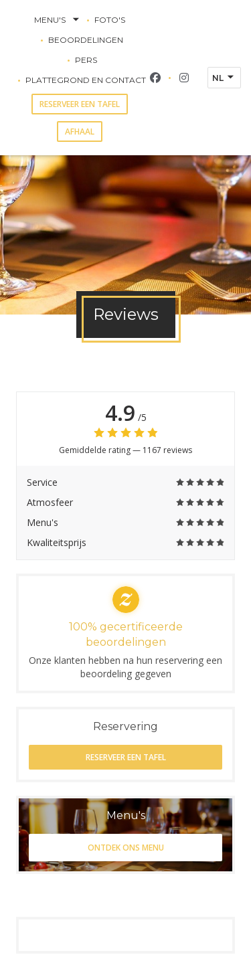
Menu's (58, 20)
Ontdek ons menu (126, 847)
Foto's (109, 20)
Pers (86, 60)
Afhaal (79, 131)
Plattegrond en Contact (85, 80)
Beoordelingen (85, 40)
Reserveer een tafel (79, 104)
